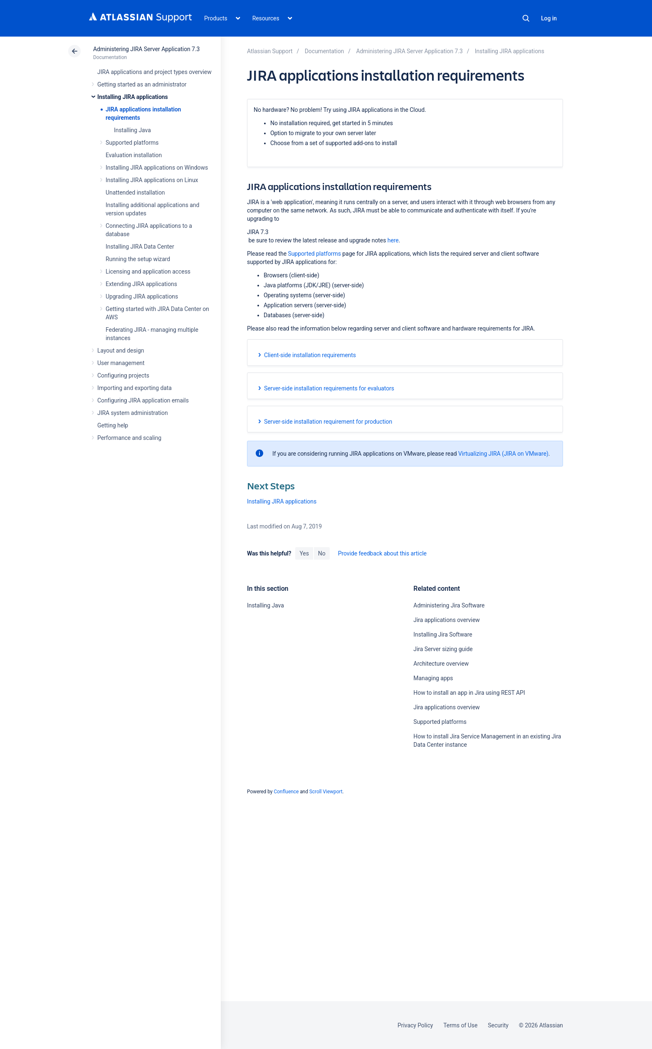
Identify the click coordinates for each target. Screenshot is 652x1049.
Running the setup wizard (138, 259)
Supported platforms (132, 142)
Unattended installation (135, 192)
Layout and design (120, 350)
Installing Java (132, 130)
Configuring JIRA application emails (143, 400)
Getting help (112, 425)
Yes (304, 553)
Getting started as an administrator (142, 84)
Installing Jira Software (442, 634)
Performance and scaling (129, 437)
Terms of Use (460, 1025)
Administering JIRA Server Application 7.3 (146, 49)
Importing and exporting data (134, 388)
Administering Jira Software (448, 605)
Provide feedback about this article (382, 553)
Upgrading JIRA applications (142, 296)
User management (120, 363)
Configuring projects (123, 375)
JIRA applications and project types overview (154, 72)
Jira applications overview (446, 620)
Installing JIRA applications (132, 97)
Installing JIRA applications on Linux (152, 180)
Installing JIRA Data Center (140, 246)
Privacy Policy (415, 1025)
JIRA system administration (132, 413)
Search (526, 18)
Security (498, 1025)
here (393, 240)
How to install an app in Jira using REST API (469, 692)
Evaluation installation (134, 155)
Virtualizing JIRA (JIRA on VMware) (503, 453)
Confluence (286, 792)
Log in (549, 18)
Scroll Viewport (326, 792)
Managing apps (433, 678)
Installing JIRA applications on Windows (157, 167)
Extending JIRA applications (141, 284)
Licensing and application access (148, 271)
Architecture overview (441, 663)
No (322, 553)
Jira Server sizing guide (442, 649)
